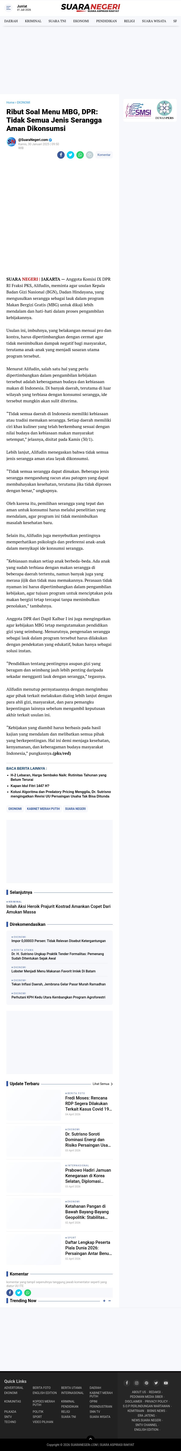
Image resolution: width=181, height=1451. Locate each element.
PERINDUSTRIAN (101, 1406)
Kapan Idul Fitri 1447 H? (30, 786)
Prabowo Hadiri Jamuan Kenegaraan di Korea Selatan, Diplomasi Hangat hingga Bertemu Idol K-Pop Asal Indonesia (88, 1176)
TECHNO (10, 1422)
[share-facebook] (61, 155)
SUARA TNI (57, 21)
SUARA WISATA (154, 21)
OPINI (93, 1401)
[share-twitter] (70, 155)
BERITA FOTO (76, 1093)
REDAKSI (155, 1392)
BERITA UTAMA (71, 1387)
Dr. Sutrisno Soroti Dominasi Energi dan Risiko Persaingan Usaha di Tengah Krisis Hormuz (89, 1139)
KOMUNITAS (12, 1401)
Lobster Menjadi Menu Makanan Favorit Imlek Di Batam (53, 971)
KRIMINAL (33, 21)
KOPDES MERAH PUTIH (44, 1403)
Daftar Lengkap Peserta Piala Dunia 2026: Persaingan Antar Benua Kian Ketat (88, 1248)
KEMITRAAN (136, 1411)
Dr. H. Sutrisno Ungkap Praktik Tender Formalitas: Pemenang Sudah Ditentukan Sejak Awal (57, 956)
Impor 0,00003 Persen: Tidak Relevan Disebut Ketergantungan (58, 941)
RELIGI (129, 21)
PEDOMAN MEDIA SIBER (146, 1396)
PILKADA (10, 1411)
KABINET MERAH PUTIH (43, 809)
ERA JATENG (146, 1415)
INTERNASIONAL (78, 1165)
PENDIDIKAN (106, 21)
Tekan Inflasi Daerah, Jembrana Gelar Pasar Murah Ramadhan (58, 984)
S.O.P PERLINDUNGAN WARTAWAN (146, 1406)
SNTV (8, 1417)
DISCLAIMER (133, 1401)
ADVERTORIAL (13, 1387)
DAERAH (11, 21)
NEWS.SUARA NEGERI (146, 1420)
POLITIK (38, 1411)
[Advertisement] (90, 60)
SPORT (72, 1238)
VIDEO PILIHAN (43, 1422)
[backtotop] (90, 1439)
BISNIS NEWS (156, 1411)
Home (10, 102)
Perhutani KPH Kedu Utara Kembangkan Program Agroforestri (58, 997)
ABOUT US (139, 1392)
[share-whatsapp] (80, 155)
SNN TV (95, 1411)
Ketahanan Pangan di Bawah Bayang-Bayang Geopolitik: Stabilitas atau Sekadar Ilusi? (87, 1212)
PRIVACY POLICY (156, 1401)
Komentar (104, 155)
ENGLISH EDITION (45, 1393)
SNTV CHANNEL (146, 1425)
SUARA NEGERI (75, 809)
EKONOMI (81, 21)
